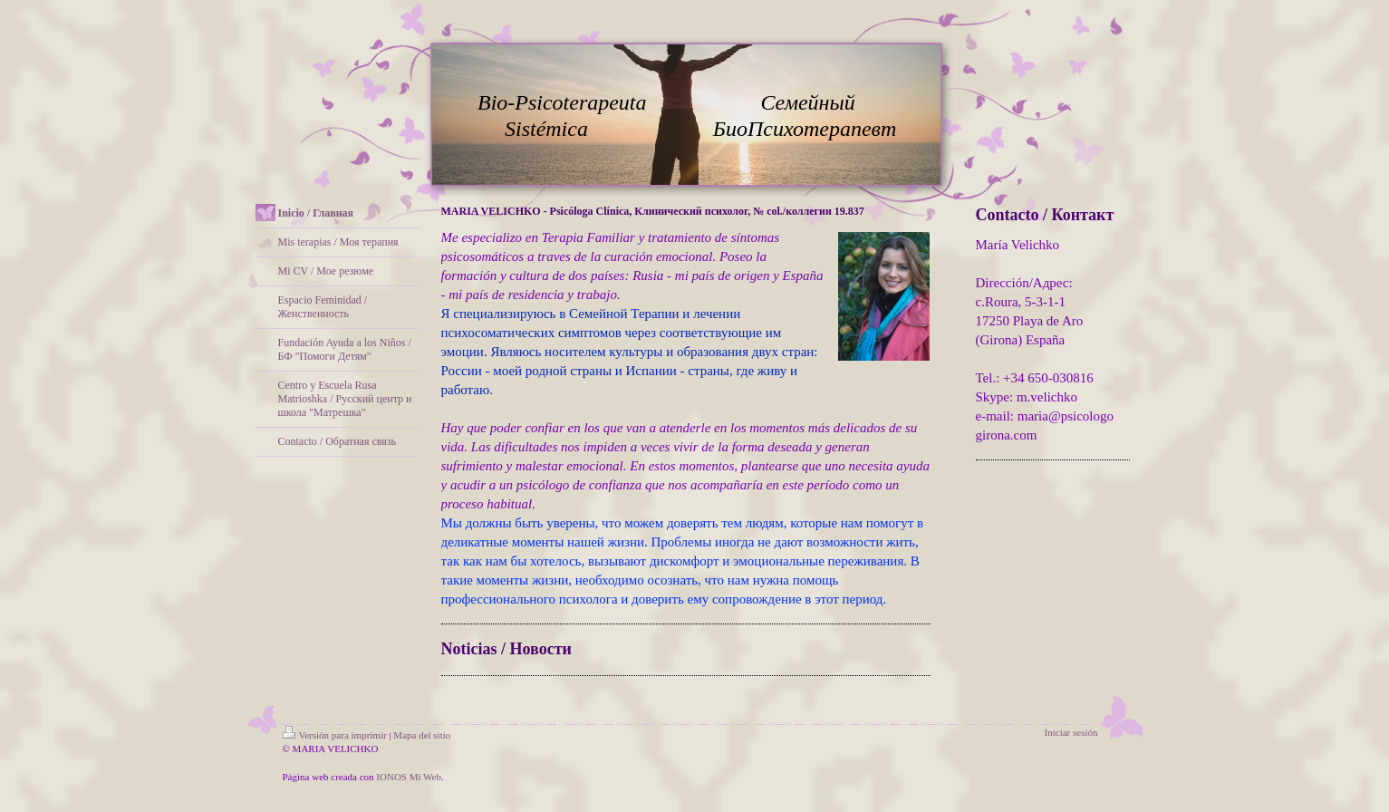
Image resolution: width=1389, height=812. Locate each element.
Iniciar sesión (1071, 732)
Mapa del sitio (421, 735)
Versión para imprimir (335, 735)
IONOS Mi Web (408, 776)
